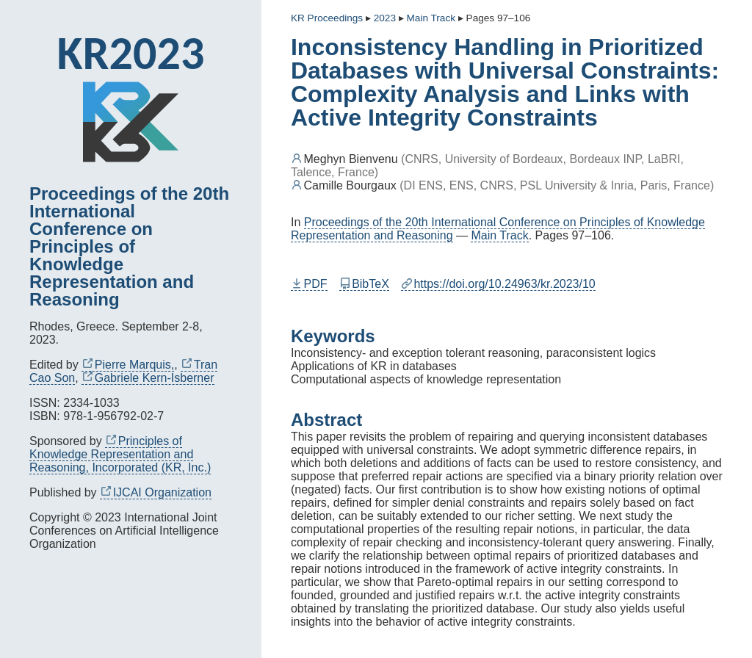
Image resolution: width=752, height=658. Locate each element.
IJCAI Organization (156, 492)
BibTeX (364, 284)
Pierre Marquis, (128, 364)
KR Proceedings (327, 18)
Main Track (499, 235)
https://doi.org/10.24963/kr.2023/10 (498, 284)
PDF (309, 284)
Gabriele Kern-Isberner (148, 378)
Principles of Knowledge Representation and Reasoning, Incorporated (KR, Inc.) (120, 454)
